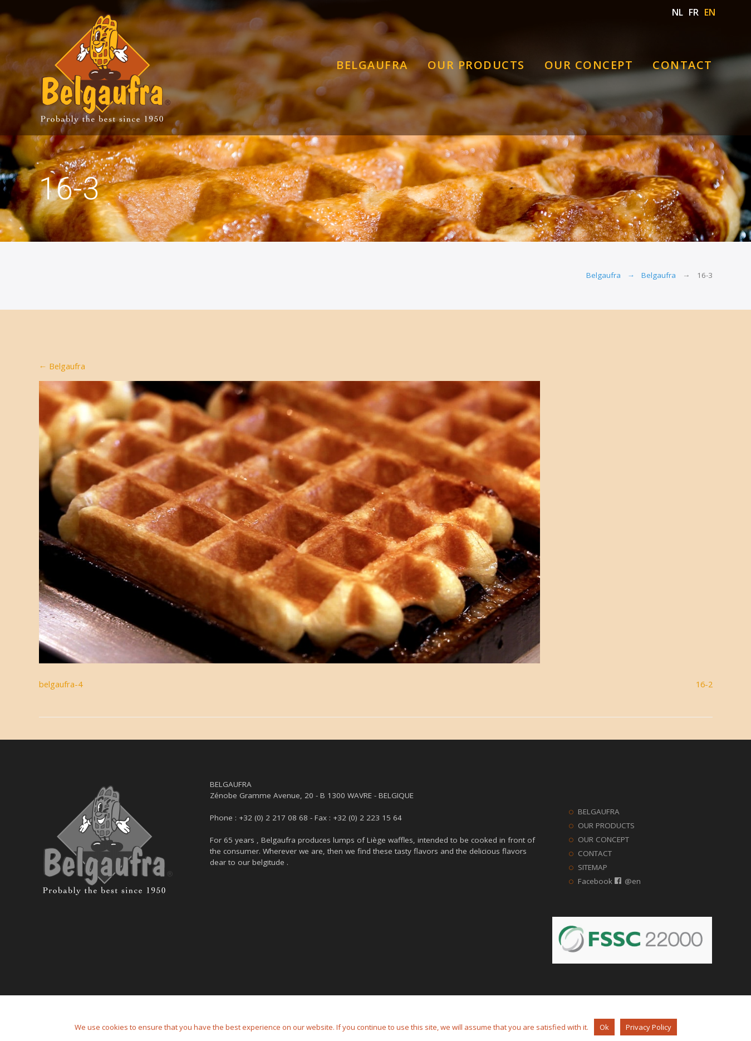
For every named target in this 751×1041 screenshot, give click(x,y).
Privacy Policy (648, 1027)
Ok (604, 1027)
